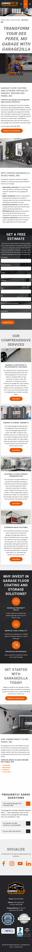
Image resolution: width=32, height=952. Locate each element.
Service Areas (15, 20)
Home (3, 20)
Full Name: (4, 257)
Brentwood (6, 767)
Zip (2, 296)
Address (3, 280)
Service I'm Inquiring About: (10, 303)
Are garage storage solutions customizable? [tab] (12, 824)
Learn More (16, 399)
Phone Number (6, 265)
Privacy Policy (18, 947)
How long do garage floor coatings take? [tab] (12, 804)
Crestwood (6, 765)
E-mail (3, 273)
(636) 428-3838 (18, 899)
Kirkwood (6, 770)
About (8, 20)
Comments (4, 311)
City (2, 288)
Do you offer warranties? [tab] (12, 831)
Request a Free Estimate (11, 131)
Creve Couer (7, 772)
